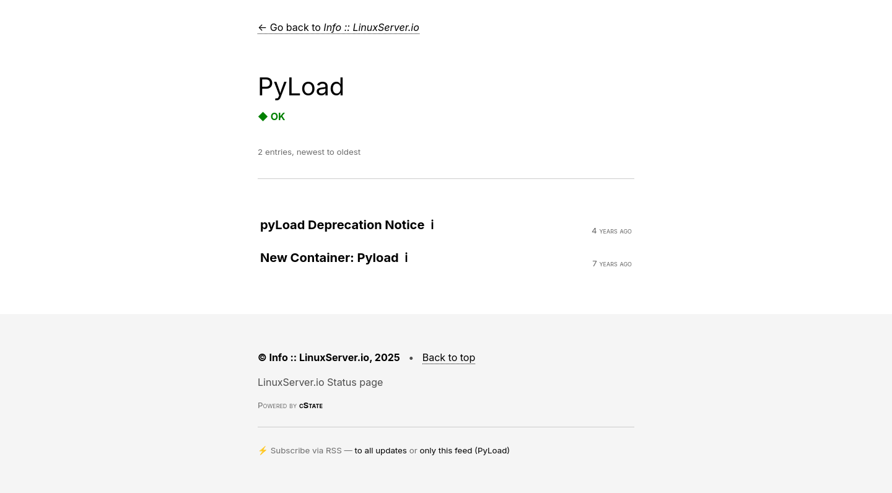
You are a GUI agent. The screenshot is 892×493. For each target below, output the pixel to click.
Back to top (449, 357)
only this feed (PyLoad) (464, 450)
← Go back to (338, 27)
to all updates (381, 450)
